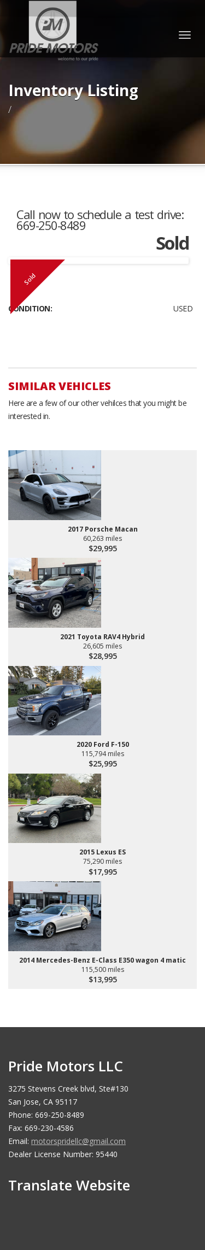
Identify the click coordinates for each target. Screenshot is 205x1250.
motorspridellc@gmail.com (78, 1141)
